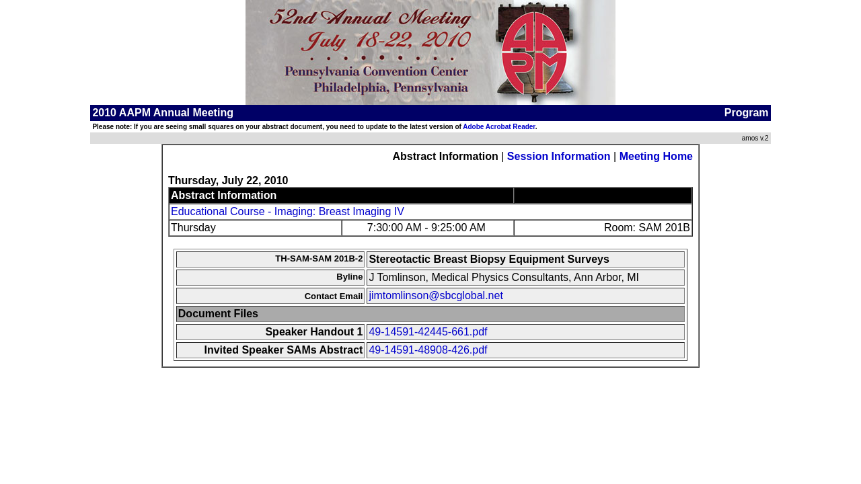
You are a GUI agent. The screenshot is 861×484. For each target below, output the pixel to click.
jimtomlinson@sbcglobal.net (435, 295)
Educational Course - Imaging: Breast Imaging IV (287, 211)
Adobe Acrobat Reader (499, 126)
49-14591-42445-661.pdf (428, 331)
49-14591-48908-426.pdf (428, 350)
